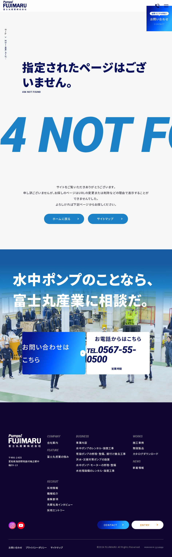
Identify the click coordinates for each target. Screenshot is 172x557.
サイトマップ (105, 219)
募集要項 (52, 499)
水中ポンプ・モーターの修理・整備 (96, 465)
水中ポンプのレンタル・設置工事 (95, 448)
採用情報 (52, 487)
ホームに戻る (62, 219)
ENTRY (145, 525)
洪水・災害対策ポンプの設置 (93, 459)
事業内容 (81, 442)
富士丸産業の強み (58, 456)
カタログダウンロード (145, 453)
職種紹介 (52, 493)
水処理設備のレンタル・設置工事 (95, 470)
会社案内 (52, 442)
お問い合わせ (15, 547)
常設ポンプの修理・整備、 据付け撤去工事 (101, 453)
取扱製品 (138, 448)
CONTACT (110, 525)
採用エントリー (56, 510)
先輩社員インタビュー (60, 504)
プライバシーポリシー (36, 547)
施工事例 (138, 442)
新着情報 (138, 467)
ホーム (5, 32)
